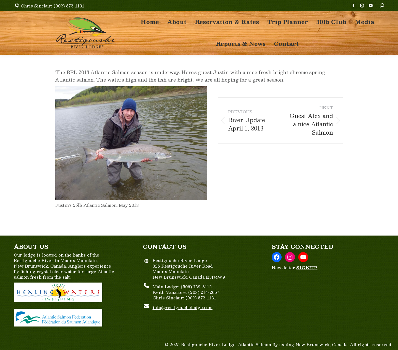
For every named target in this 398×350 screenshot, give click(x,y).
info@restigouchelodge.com (183, 307)
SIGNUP (306, 267)
